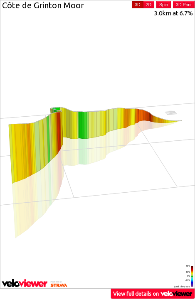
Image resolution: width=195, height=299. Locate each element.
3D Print (184, 4)
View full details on (153, 293)
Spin (163, 4)
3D (137, 4)
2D (148, 4)
